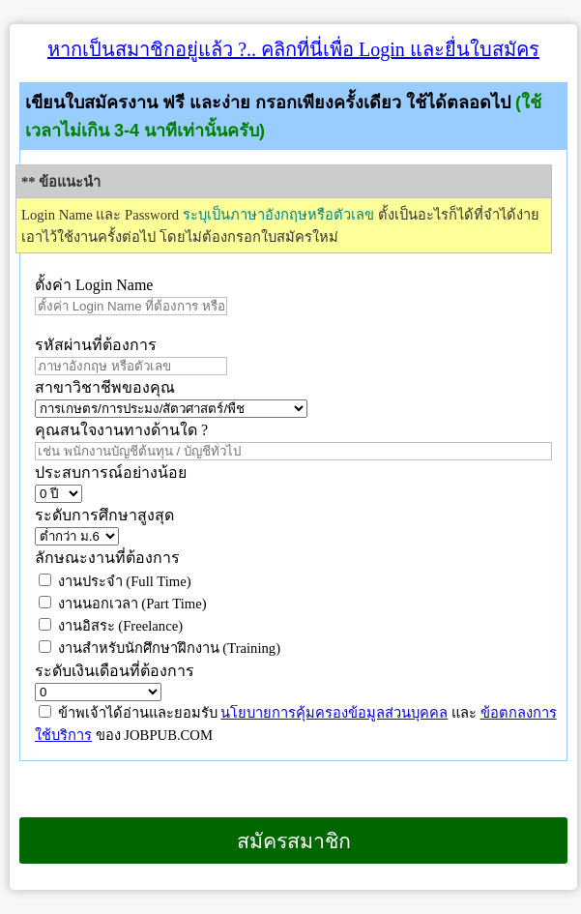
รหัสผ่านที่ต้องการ (96, 345)
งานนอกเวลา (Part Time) (123, 603)
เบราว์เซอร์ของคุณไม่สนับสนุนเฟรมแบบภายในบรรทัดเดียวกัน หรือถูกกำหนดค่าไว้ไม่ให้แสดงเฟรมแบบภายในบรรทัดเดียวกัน (10, 889)
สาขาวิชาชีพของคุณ (105, 387)
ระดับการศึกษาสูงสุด (104, 515)
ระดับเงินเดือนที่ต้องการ (114, 671)
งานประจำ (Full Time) (115, 581)
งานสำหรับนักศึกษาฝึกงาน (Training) (159, 648)
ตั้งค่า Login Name (94, 285)
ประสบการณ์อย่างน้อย (112, 472)
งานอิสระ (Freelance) (111, 626)
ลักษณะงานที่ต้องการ (107, 557)
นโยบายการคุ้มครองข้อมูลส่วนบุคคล (334, 713)
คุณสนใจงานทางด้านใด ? (121, 430)
